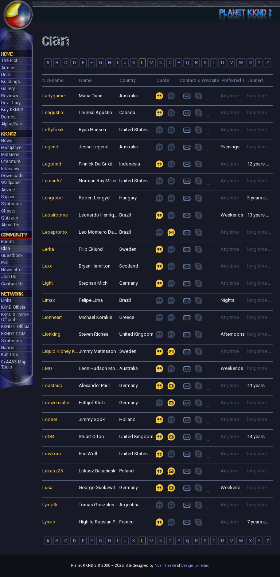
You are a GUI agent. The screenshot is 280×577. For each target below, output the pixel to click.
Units (6, 74)
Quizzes (9, 218)
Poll (4, 262)
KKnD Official (14, 307)
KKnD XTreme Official (15, 317)
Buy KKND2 (12, 109)
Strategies (11, 203)
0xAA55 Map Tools (13, 364)
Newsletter (12, 269)
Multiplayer (12, 147)
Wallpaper (11, 182)
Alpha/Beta (12, 123)
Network (12, 294)
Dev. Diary (11, 102)
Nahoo (7, 347)
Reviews (9, 95)
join (203, 95)
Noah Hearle (165, 565)
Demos (8, 117)
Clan (5, 248)
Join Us (8, 276)
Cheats (8, 211)
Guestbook (12, 255)
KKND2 (8, 134)
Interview (10, 168)
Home (7, 54)
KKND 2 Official (16, 326)
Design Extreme (194, 565)
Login (187, 95)
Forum (7, 241)
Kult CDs (9, 354)
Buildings (10, 81)
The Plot (9, 60)
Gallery (8, 88)
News (6, 140)
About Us (10, 224)
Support (8, 196)
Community (14, 235)
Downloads (12, 175)
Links (6, 300)
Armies (8, 67)
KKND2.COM (13, 333)
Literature (10, 161)
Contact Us (12, 283)
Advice (8, 189)
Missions (10, 154)
